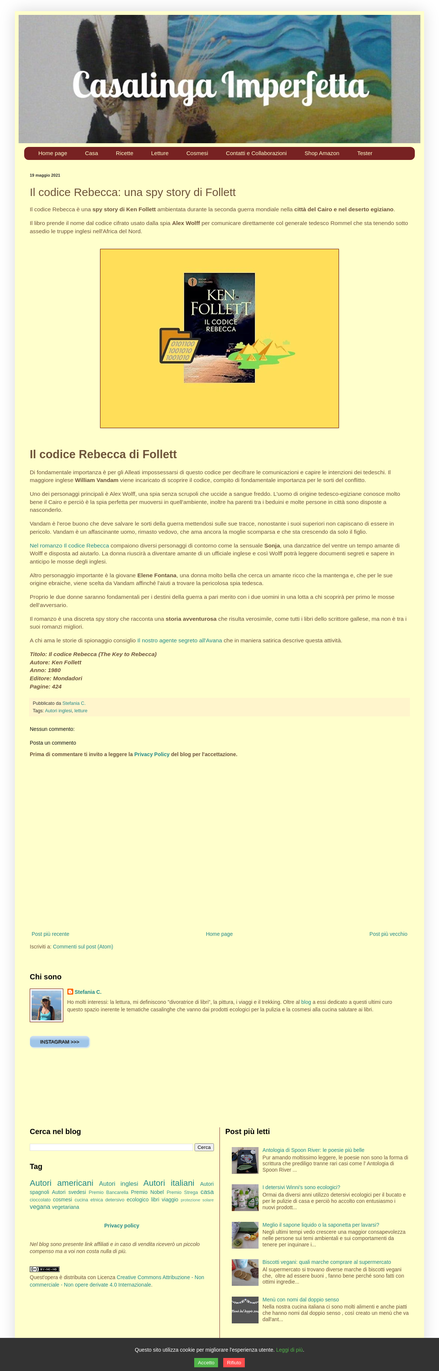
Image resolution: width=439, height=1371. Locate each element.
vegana (40, 1206)
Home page (219, 934)
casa (207, 1191)
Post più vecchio (388, 934)
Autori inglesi (58, 710)
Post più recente (50, 934)
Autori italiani (168, 1183)
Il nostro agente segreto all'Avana (179, 640)
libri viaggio (164, 1200)
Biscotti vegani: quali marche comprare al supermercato (327, 1262)
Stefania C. (88, 992)
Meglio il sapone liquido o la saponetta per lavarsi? (321, 1225)
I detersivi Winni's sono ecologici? (301, 1187)
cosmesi (62, 1200)
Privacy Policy (152, 754)
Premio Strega (182, 1192)
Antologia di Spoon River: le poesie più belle (314, 1150)
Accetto (206, 1362)
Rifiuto (234, 1362)
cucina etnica (88, 1200)
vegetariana (65, 1207)
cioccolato (40, 1200)
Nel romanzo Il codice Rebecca (69, 545)
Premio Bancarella (108, 1192)
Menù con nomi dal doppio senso (301, 1300)
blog (306, 1002)
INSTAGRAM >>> (59, 1041)
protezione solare (197, 1200)
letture (80, 710)
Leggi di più (289, 1350)
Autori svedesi (69, 1192)
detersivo (114, 1200)
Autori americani (61, 1183)
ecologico (137, 1200)
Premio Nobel (147, 1192)
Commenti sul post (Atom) (83, 947)
